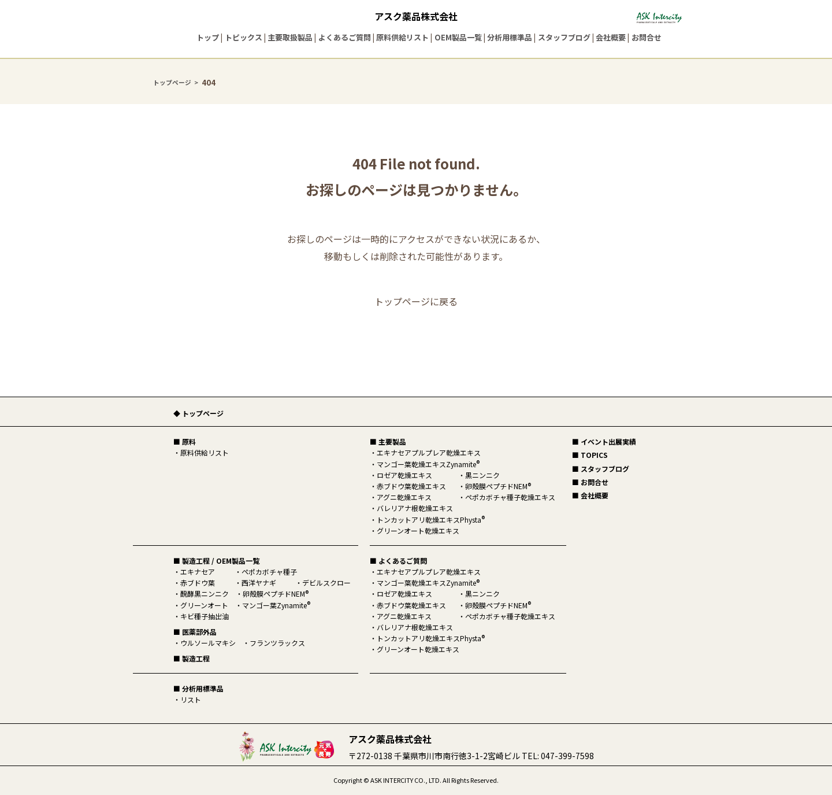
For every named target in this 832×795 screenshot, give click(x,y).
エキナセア (197, 571)
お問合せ (647, 37)
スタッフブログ (564, 37)
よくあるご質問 (344, 37)
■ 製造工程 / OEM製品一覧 (216, 560)
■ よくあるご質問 (398, 560)
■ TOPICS (590, 455)
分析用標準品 (509, 37)
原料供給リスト (402, 37)
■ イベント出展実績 (604, 441)
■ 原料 (184, 441)
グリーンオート (204, 605)
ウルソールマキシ (208, 643)
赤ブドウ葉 (197, 582)
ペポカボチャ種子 (269, 571)
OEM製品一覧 (458, 37)
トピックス (243, 37)
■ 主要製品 (388, 441)
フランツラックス (277, 643)
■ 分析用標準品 (198, 688)
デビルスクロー (326, 582)
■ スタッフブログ (600, 469)
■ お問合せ (590, 482)
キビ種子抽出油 (204, 616)
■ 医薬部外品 (195, 632)
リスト (190, 699)
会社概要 (611, 37)
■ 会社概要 (590, 495)
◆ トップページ (198, 413)
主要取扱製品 (290, 37)
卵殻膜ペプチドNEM (276, 593)
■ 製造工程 (191, 658)
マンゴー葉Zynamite (276, 605)
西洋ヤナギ (259, 582)
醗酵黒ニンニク (204, 593)
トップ (207, 37)
